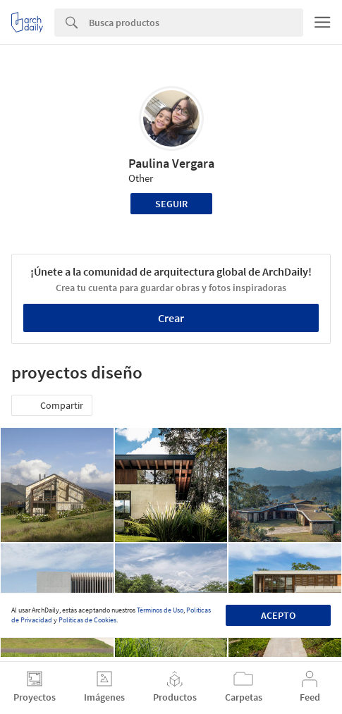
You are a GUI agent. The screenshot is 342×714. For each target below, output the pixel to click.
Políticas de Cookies (87, 619)
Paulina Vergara (171, 163)
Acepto (278, 615)
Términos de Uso (160, 610)
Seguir (171, 203)
